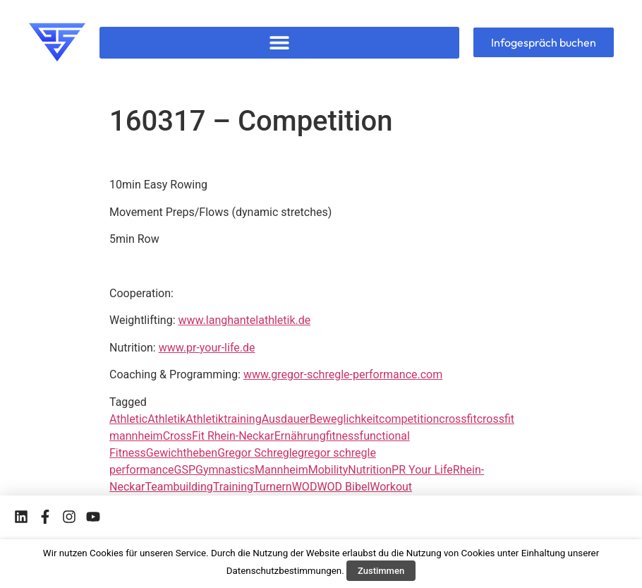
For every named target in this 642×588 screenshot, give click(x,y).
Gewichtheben (181, 453)
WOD (304, 486)
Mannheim (281, 469)
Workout (391, 486)
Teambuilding (179, 486)
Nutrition (370, 469)
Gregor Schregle (257, 453)
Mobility (328, 469)
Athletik (166, 419)
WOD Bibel (343, 486)
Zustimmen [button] (381, 570)
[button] (279, 43)
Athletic (128, 419)
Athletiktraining (223, 419)
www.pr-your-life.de (207, 347)
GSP (185, 469)
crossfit (457, 419)
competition (409, 419)
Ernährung (300, 436)
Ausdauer (286, 419)
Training (233, 486)
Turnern (272, 486)
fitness (343, 436)
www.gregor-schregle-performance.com (342, 374)
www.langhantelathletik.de (244, 320)
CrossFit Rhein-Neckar (218, 436)
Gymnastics (225, 469)
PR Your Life (422, 469)
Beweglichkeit (344, 419)
